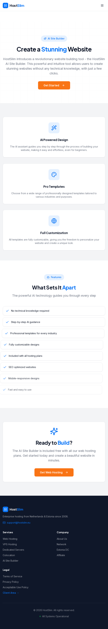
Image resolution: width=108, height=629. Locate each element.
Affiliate (61, 555)
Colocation (9, 555)
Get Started (54, 85)
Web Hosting (10, 538)
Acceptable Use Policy (15, 587)
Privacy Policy (11, 581)
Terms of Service (12, 576)
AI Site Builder (10, 560)
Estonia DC (63, 549)
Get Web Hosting (54, 476)
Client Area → (11, 592)
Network (61, 544)
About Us (62, 538)
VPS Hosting (10, 544)
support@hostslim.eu (16, 522)
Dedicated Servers (13, 549)
